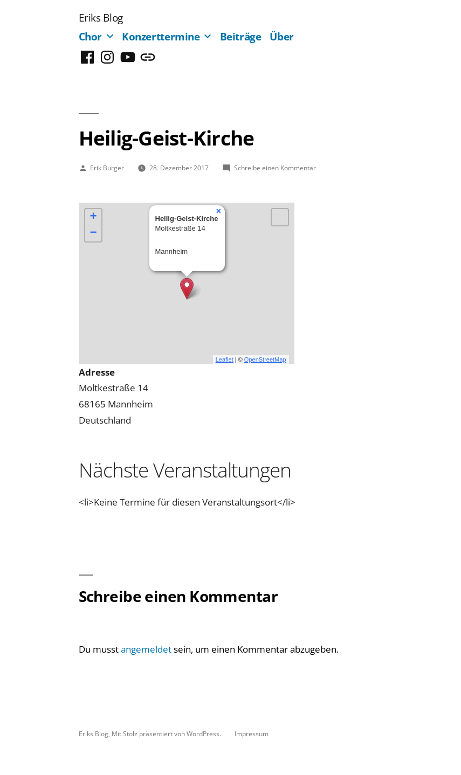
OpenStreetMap (265, 359)
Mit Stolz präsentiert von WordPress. (167, 733)
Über (282, 36)
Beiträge (241, 36)
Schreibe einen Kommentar (275, 167)
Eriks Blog (101, 17)
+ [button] (93, 217)
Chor (90, 36)
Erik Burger (107, 167)
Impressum (252, 733)
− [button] (93, 233)
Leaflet (224, 359)
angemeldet (146, 649)
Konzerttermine (161, 36)
